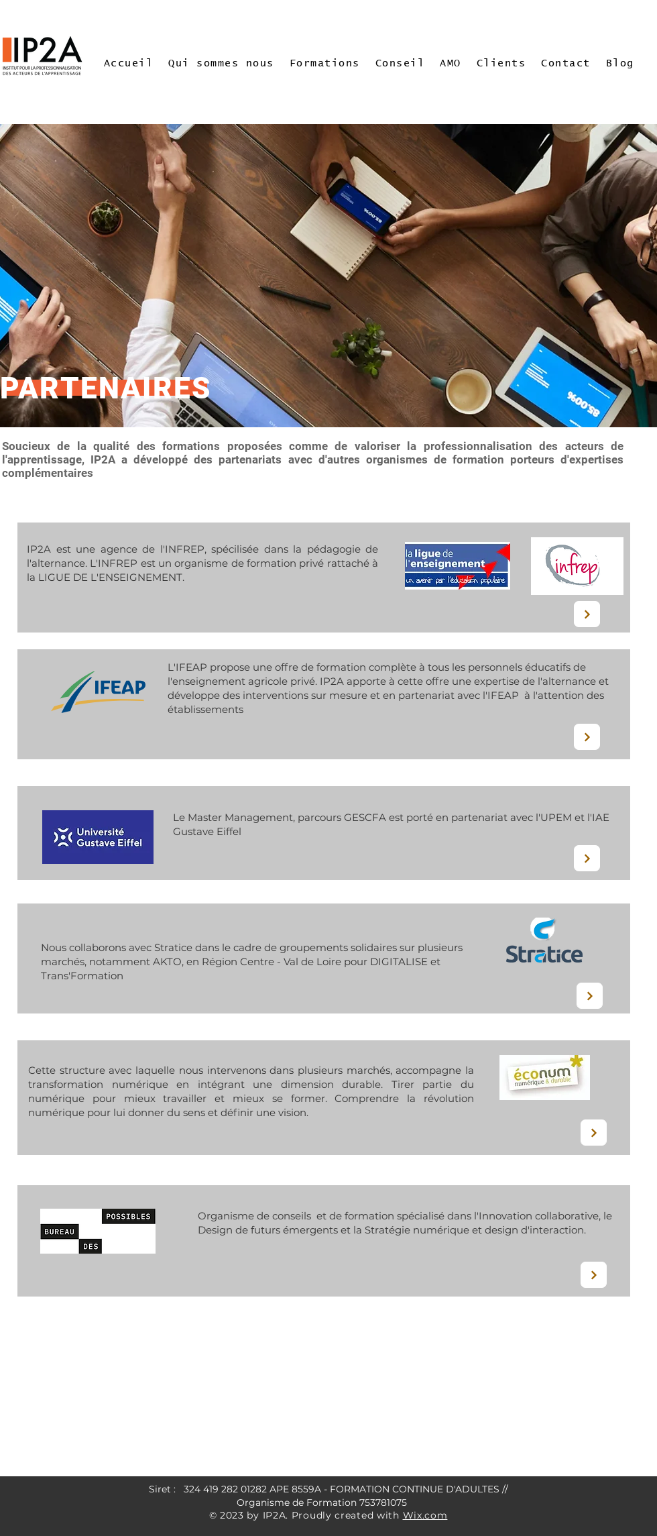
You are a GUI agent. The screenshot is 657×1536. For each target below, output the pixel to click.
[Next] (587, 614)
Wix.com (425, 1515)
